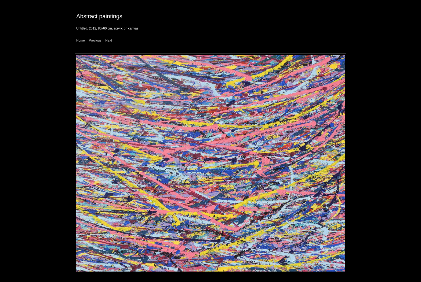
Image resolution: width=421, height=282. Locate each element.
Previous (95, 40)
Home (80, 40)
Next (108, 40)
